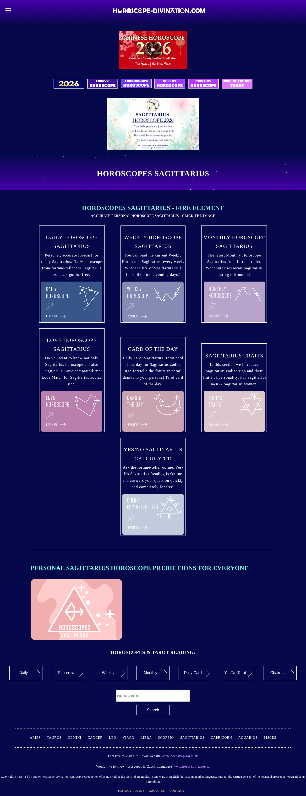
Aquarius (251, 737)
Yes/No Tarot (238, 673)
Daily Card (197, 673)
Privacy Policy (131, 790)
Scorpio (169, 737)
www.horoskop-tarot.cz (191, 766)
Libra (149, 737)
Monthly (155, 673)
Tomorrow (70, 673)
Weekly (113, 673)
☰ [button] (8, 10)
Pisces (270, 737)
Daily (30, 673)
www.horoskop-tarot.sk (180, 756)
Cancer (98, 737)
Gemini (78, 737)
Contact (177, 790)
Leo (115, 737)
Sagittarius (195, 737)
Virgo (131, 737)
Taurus (57, 737)
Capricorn (224, 737)
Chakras (282, 673)
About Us (157, 790)
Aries (38, 737)
